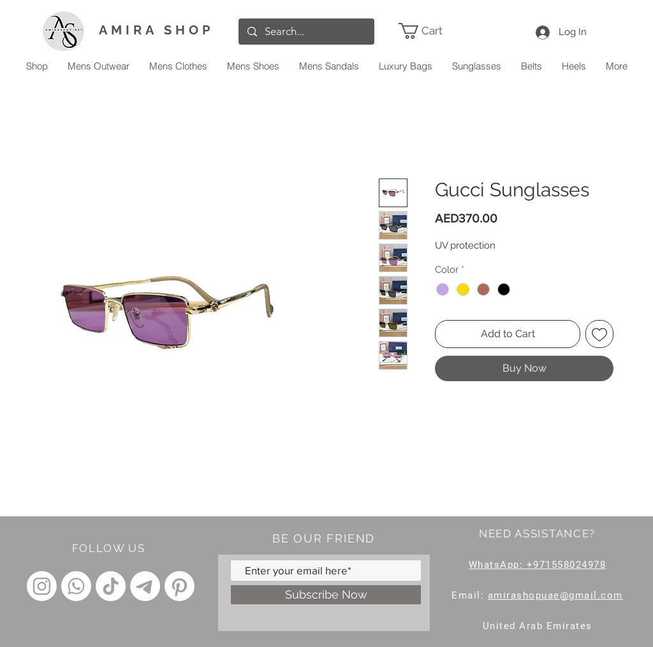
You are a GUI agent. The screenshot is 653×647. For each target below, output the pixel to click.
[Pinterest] (179, 586)
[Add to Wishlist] (599, 334)
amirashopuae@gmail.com (555, 595)
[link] (439, 31)
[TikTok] (111, 586)
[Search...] (306, 31)
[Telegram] (145, 586)
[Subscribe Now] (326, 594)
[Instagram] (42, 586)
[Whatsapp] (76, 586)
